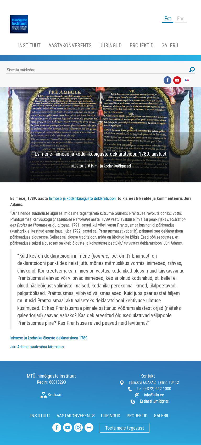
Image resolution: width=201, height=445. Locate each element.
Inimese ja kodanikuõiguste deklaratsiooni (82, 198)
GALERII (169, 45)
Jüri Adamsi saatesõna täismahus (37, 346)
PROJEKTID (142, 45)
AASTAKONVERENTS (70, 45)
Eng (181, 18)
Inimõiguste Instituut (22, 24)
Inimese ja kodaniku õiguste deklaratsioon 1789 (48, 338)
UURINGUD (110, 45)
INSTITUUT (29, 45)
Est (167, 18)
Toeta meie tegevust (124, 428)
